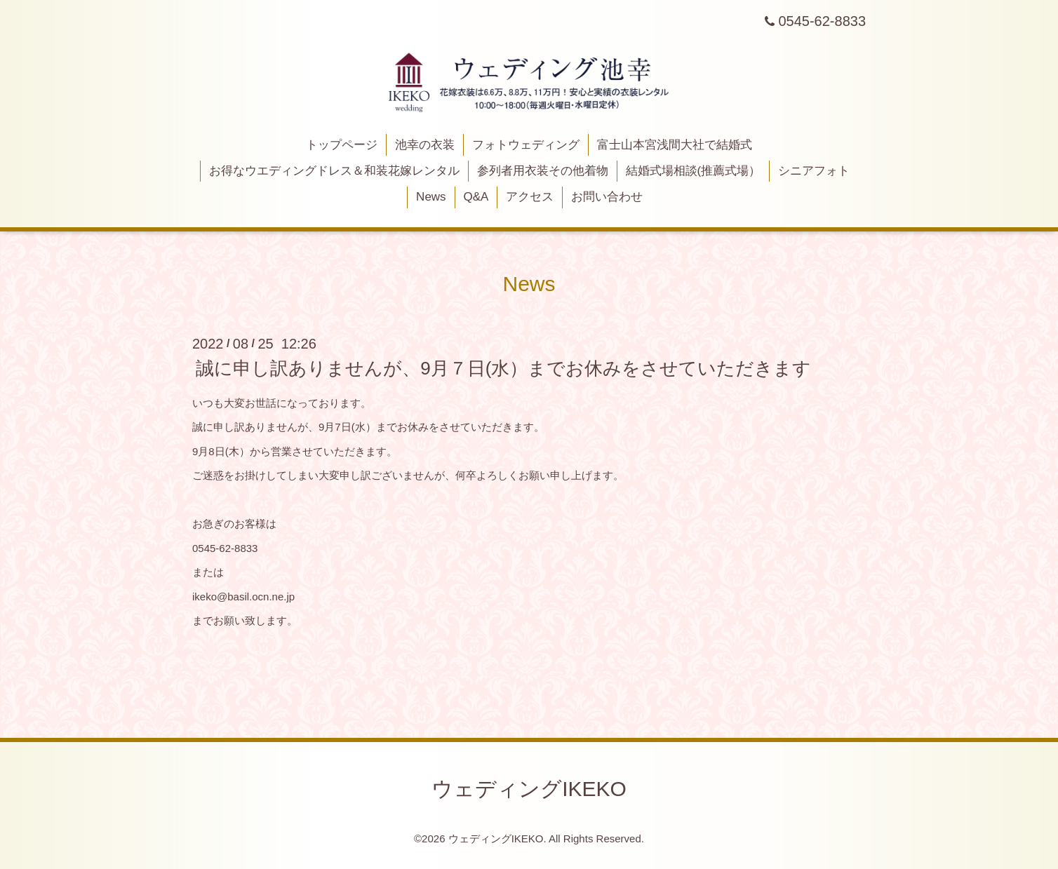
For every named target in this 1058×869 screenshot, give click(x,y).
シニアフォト (814, 170)
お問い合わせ (607, 196)
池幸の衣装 (425, 144)
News (431, 196)
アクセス (530, 196)
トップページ (341, 144)
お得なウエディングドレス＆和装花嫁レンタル (334, 170)
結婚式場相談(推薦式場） (693, 170)
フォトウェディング (526, 144)
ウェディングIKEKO (529, 788)
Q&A (475, 196)
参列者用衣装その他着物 (542, 170)
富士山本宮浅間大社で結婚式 (674, 144)
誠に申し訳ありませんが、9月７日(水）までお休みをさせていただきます (503, 368)
